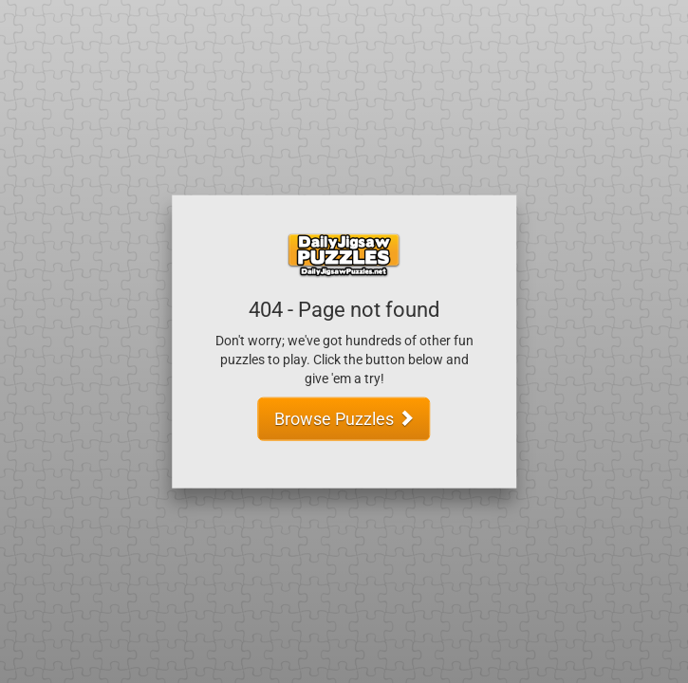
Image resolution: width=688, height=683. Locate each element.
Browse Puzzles (344, 418)
